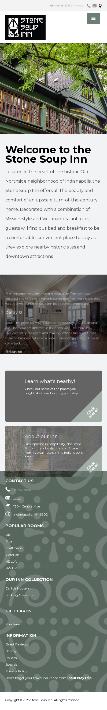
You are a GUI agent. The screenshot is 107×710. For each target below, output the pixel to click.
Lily (8, 534)
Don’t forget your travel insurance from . (49, 678)
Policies (11, 658)
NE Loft (11, 561)
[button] (93, 18)
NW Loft (11, 568)
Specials (11, 664)
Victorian (12, 555)
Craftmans (13, 548)
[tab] (89, 5)
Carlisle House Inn (18, 588)
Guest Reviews (16, 644)
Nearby (11, 651)
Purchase (12, 624)
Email (17, 498)
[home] (32, 27)
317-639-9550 (22, 490)
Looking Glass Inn (19, 595)
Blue (8, 541)
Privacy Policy (16, 671)
